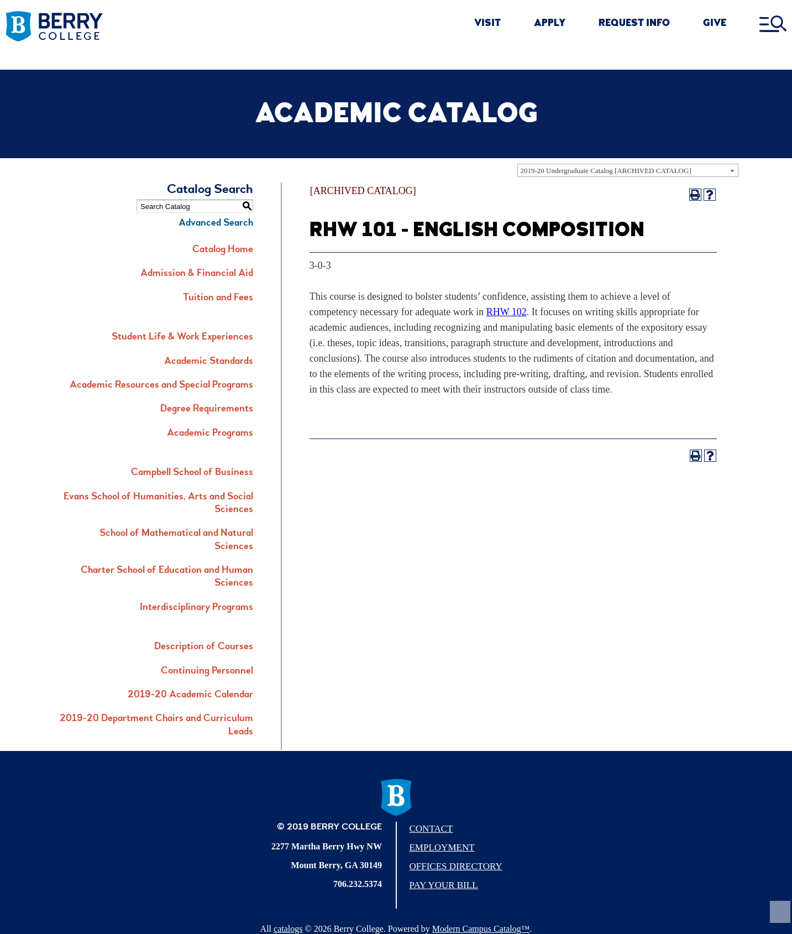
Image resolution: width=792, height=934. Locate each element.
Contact (431, 828)
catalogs (288, 928)
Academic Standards (208, 362)
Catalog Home (222, 250)
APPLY (549, 24)
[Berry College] (88, 26)
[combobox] (627, 170)
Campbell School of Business (192, 473)
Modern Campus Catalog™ (481, 928)
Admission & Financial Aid (196, 274)
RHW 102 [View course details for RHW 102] (506, 311)
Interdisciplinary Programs (196, 608)
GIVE (714, 24)
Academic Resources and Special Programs (161, 385)
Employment (441, 847)
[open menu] (772, 24)
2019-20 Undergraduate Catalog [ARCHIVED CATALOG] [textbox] (606, 170)
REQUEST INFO (634, 24)
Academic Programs (210, 434)
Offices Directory (455, 866)
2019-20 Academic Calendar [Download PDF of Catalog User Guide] (190, 695)
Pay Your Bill (443, 885)
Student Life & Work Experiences (182, 337)
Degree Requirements (206, 409)
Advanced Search (216, 223)
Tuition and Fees (218, 298)
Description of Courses (203, 647)
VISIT (487, 24)
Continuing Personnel (207, 671)
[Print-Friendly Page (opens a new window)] (695, 195)
